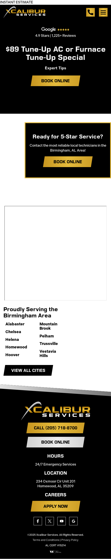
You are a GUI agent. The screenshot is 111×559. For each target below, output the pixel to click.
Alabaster (14, 324)
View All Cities (28, 370)
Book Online (55, 80)
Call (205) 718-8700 (55, 427)
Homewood (16, 347)
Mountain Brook (48, 326)
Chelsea (13, 332)
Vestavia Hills (48, 353)
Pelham (47, 336)
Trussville (49, 344)
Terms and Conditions (46, 540)
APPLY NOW (55, 506)
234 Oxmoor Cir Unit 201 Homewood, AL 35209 (55, 483)
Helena (12, 340)
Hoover (12, 355)
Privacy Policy (69, 540)
